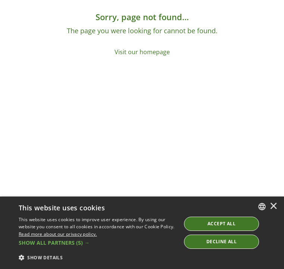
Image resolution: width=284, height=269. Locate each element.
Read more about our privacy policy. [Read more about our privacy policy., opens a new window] (58, 234)
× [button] (273, 206)
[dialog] (142, 233)
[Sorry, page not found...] (142, 34)
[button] (98, 243)
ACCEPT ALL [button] (221, 223)
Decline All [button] (221, 241)
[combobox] (262, 206)
